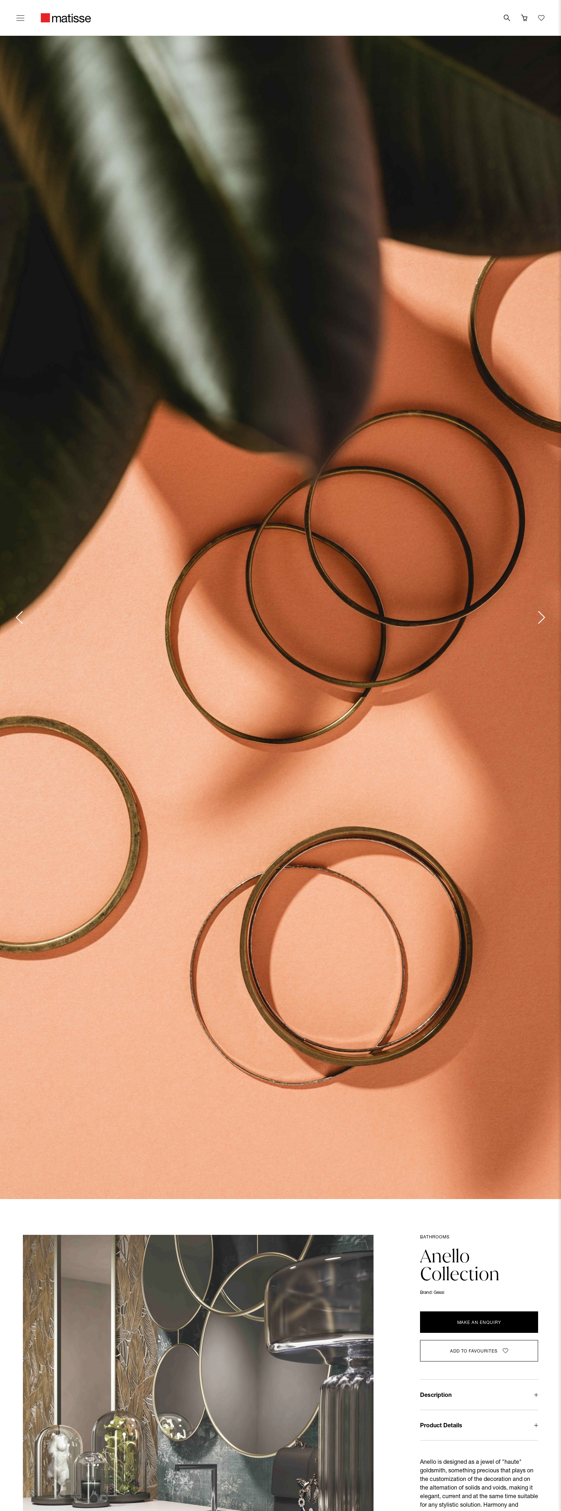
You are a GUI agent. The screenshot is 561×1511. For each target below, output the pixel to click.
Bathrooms (435, 1237)
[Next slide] (541, 617)
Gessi (439, 1293)
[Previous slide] (20, 617)
